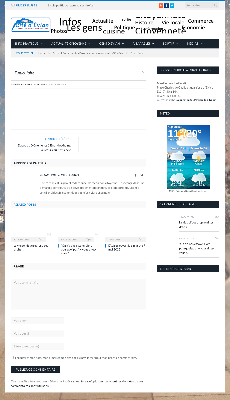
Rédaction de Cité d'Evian (31, 84)
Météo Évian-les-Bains (180, 191)
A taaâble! (141, 43)
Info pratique (26, 43)
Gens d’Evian (109, 43)
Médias (192, 43)
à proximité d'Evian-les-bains (196, 100)
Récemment (167, 204)
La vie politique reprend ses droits (70, 5)
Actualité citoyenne (68, 43)
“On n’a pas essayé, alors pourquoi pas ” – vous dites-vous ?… (78, 249)
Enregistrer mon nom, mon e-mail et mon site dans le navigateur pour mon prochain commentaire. (76, 357)
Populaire (187, 204)
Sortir (168, 43)
